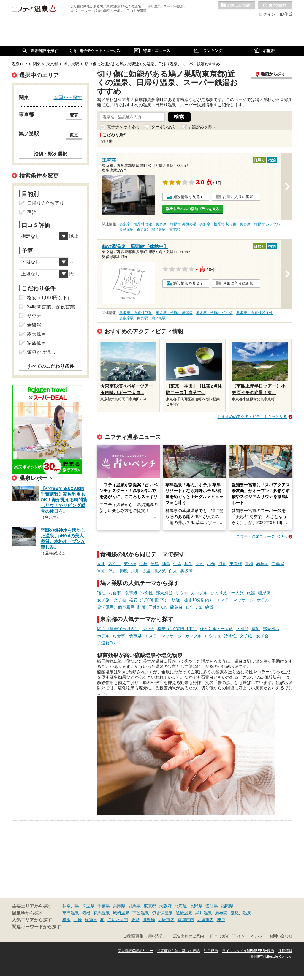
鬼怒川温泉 (240, 912)
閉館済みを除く (202, 126)
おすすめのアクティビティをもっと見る (252, 416)
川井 (135, 570)
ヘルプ (257, 936)
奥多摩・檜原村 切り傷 (218, 224)
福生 (188, 563)
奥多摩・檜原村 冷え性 (254, 313)
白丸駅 (142, 229)
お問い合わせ (280, 936)
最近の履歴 (275, 5)
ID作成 (286, 14)
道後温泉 (184, 912)
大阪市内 (166, 919)
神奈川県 (70, 906)
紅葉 (141, 607)
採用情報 (285, 951)
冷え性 (146, 592)
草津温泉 (70, 912)
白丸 (173, 570)
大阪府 (165, 906)
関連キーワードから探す (36, 926)
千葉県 (103, 906)
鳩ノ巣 (159, 570)
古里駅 (174, 229)
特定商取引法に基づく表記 (178, 951)
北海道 (181, 906)
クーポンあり (163, 126)
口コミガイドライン (227, 936)
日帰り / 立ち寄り (45, 203)
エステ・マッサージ (235, 600)
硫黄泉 (176, 607)
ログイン (267, 14)
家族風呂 (36, 343)
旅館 (251, 592)
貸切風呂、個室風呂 (115, 607)
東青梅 (235, 563)
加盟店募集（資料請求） (145, 936)
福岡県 (227, 906)
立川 (101, 563)
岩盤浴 (34, 324)
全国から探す (68, 97)
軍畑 (101, 570)
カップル (199, 592)
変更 (74, 115)
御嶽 (124, 570)
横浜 (66, 919)
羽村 (200, 563)
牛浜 (177, 563)
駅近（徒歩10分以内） (193, 600)
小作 (211, 563)
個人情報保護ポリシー (135, 951)
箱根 (86, 912)
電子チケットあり (123, 126)
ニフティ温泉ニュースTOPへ (261, 536)
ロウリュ (194, 607)
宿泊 (101, 592)
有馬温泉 (101, 912)
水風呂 (242, 628)
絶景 (209, 607)
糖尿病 (264, 592)
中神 (143, 563)
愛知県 (211, 906)
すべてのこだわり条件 (50, 366)
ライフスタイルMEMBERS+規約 (248, 951)
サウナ (181, 592)
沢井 (112, 570)
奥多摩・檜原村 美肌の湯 (176, 224)
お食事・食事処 (122, 592)
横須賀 (91, 919)
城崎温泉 (121, 912)
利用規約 (211, 951)
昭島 (155, 563)
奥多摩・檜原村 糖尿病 (174, 313)
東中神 (130, 563)
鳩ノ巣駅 (158, 229)
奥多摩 (186, 570)
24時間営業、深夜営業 (51, 306)
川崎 (78, 919)
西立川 (114, 563)
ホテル (263, 600)
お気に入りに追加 (238, 196)
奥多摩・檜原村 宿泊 (135, 224)
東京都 (150, 906)
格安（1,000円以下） (149, 600)
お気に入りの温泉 (236, 5)
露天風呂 (164, 592)
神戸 (221, 919)
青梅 (249, 563)
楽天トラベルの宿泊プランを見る (192, 209)
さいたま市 (117, 919)
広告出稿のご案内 (188, 936)
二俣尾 (278, 563)
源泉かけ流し (41, 352)
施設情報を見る (186, 196)
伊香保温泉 (162, 912)
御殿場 (148, 919)
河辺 (222, 563)
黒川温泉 (203, 912)
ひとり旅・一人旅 (227, 592)
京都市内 (186, 919)
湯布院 (221, 912)
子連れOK (158, 607)
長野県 (196, 906)
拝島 (166, 563)
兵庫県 (119, 906)
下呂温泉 (140, 912)
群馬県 (134, 906)
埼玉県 (88, 906)
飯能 (135, 919)
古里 (146, 570)
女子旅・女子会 (111, 600)
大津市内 (205, 919)
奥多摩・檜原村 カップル (260, 224)
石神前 (262, 563)
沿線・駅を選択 (50, 153)
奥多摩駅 (126, 229)
